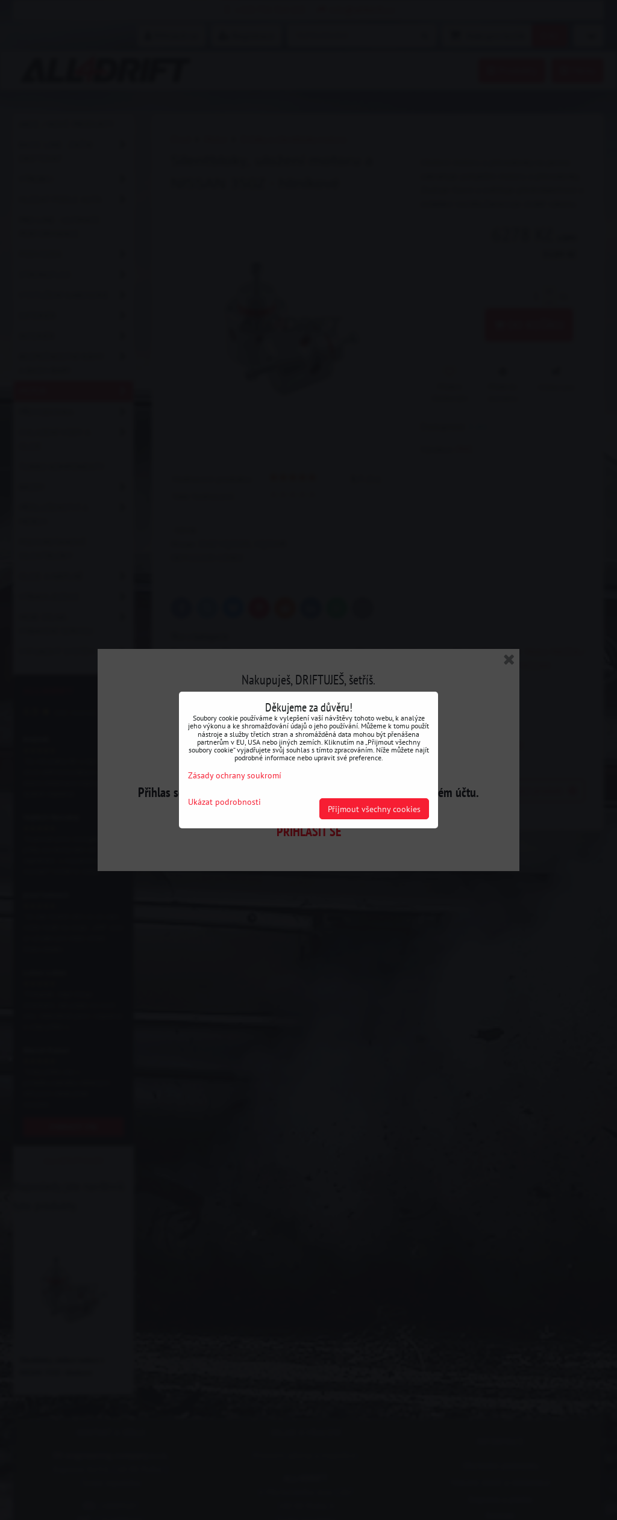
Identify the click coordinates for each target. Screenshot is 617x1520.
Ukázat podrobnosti (224, 802)
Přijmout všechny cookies (374, 808)
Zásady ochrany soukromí (234, 775)
